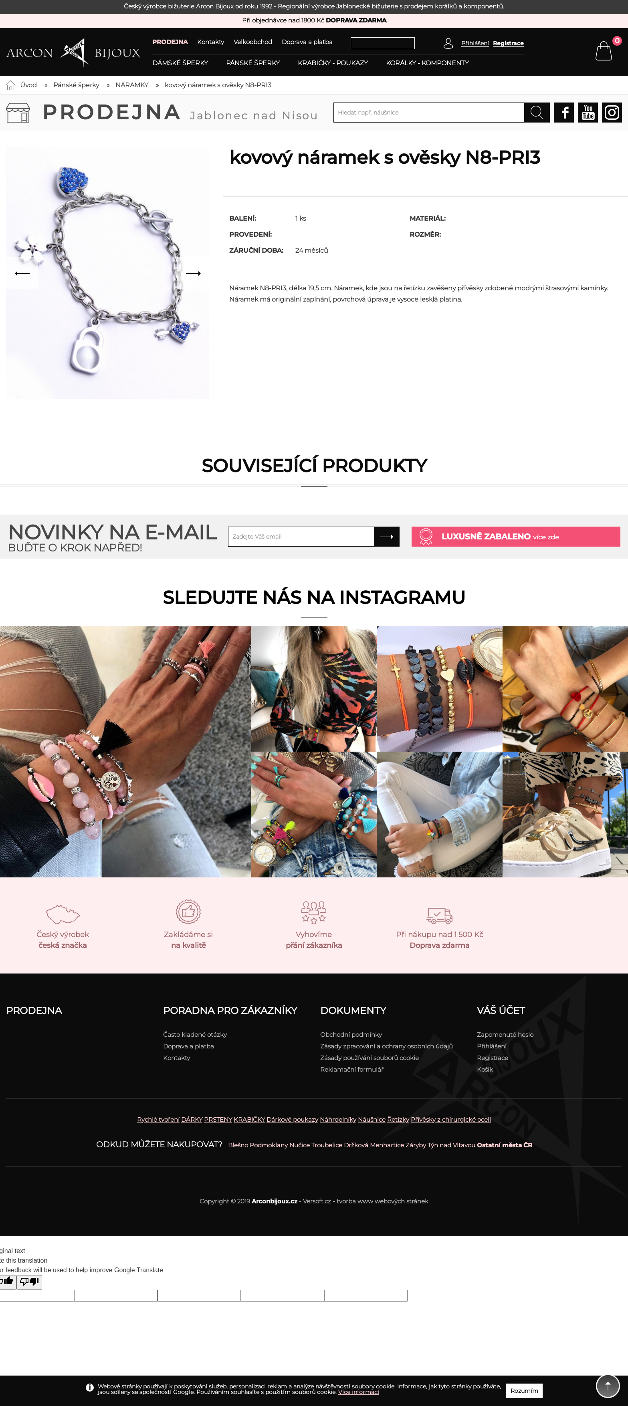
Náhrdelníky (338, 1119)
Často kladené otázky (195, 1034)
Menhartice (387, 1145)
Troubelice (326, 1145)
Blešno (238, 1145)
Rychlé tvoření (158, 1119)
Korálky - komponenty (427, 63)
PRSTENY (218, 1119)
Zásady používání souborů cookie (369, 1058)
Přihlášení (492, 1046)
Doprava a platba (307, 42)
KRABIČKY (249, 1119)
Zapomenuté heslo (505, 1034)
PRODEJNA (170, 42)
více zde (546, 537)
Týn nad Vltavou (451, 1145)
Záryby (416, 1145)
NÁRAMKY (131, 85)
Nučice (299, 1145)
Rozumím (524, 1390)
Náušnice (372, 1119)
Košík (485, 1069)
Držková (356, 1145)
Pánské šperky (253, 63)
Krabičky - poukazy (333, 63)
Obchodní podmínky (351, 1034)
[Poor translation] (29, 1282)
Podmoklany (269, 1145)
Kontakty (210, 42)
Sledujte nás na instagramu (314, 597)
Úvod (28, 85)
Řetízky (398, 1119)
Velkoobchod (253, 42)
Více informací (358, 1392)
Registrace (508, 43)
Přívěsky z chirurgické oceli (451, 1119)
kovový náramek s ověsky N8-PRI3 (218, 85)
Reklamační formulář (352, 1069)
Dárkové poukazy (292, 1119)
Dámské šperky (180, 63)
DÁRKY (191, 1119)
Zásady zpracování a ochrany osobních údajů (386, 1046)
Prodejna (180, 112)
